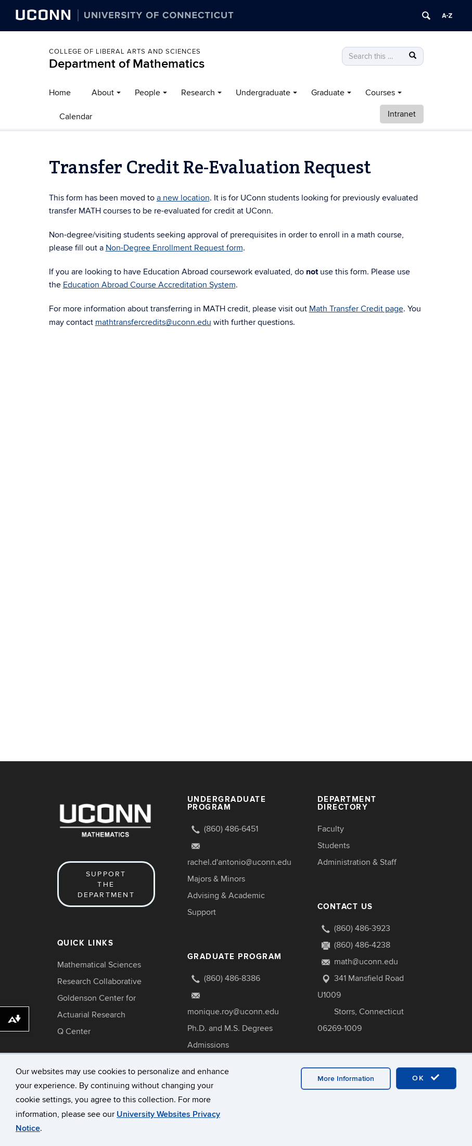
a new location (183, 198)
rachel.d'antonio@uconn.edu (239, 862)
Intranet (402, 114)
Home (60, 92)
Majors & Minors (216, 879)
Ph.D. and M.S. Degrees (230, 1028)
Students (333, 845)
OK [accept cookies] (426, 1077)
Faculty (330, 829)
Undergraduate (263, 92)
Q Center (74, 1031)
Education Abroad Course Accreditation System (149, 285)
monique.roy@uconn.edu (233, 1011)
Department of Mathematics (127, 63)
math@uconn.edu (366, 961)
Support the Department (106, 884)
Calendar (75, 116)
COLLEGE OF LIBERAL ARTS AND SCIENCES (125, 51)
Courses (380, 92)
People (147, 92)
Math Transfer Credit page (356, 309)
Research (198, 92)
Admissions (208, 1045)
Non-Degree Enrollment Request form (174, 248)
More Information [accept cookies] (345, 1078)
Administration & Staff (357, 862)
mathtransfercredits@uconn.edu (153, 322)
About (103, 92)
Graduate (328, 92)
